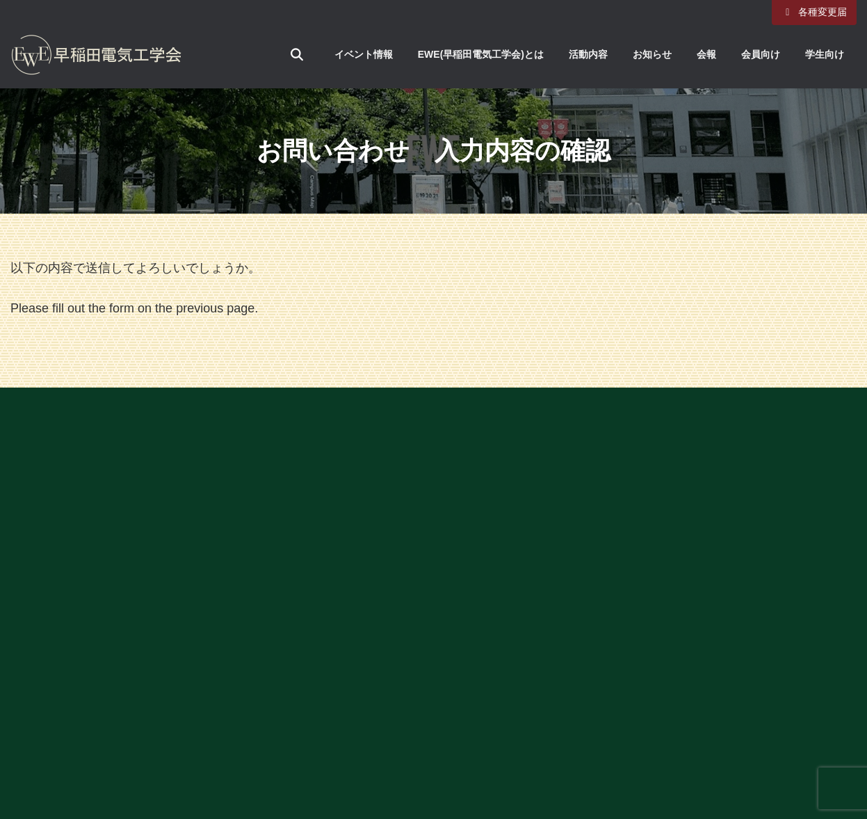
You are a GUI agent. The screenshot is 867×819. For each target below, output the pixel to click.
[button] (434, 443)
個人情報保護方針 (638, 564)
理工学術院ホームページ (669, 521)
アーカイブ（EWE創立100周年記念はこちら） (719, 436)
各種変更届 (814, 11)
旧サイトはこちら (638, 606)
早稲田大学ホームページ (669, 500)
